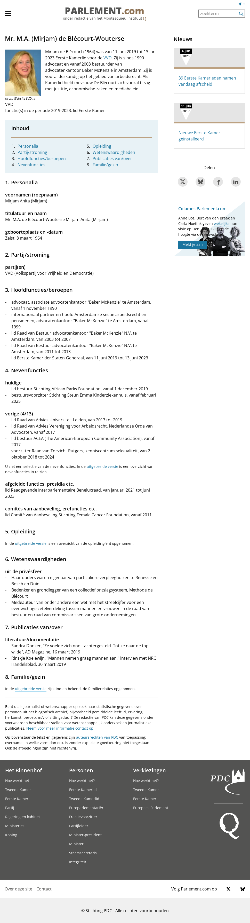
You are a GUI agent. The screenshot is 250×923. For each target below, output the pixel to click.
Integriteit (77, 861)
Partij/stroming (32, 152)
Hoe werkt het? (82, 780)
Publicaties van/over (112, 158)
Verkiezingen (149, 770)
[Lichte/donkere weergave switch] (243, 4)
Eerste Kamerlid (83, 789)
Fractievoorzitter (83, 816)
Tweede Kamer (18, 789)
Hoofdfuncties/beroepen (42, 158)
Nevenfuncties (31, 165)
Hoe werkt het (17, 780)
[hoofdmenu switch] (8, 15)
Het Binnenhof (23, 770)
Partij (9, 807)
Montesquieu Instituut (122, 18)
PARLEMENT (104, 10)
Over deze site (18, 889)
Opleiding (102, 146)
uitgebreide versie (102, 466)
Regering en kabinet (22, 816)
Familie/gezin (105, 165)
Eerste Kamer (16, 798)
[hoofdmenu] (11, 15)
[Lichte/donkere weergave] (243, 5)
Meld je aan (192, 244)
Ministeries (15, 825)
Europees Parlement (150, 807)
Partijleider (78, 825)
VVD (107, 58)
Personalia (28, 146)
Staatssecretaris (83, 852)
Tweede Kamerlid (84, 798)
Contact (44, 889)
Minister (76, 843)
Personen (81, 770)
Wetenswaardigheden (114, 152)
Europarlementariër (86, 807)
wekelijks (221, 223)
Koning (11, 834)
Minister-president (85, 834)
